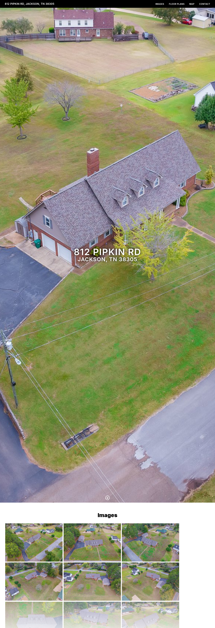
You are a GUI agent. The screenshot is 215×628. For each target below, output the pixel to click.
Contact (204, 4)
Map (191, 4)
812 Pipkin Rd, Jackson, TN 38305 (29, 3)
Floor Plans (177, 4)
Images (159, 4)
